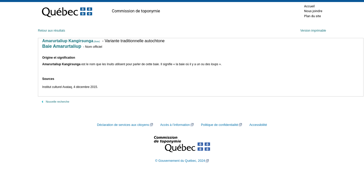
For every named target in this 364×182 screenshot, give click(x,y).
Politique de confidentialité (219, 125)
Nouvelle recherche (57, 101)
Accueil (309, 6)
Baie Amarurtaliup (61, 46)
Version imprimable (313, 30)
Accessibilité (258, 125)
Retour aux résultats (51, 30)
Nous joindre (313, 11)
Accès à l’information (175, 125)
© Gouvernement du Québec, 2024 (180, 161)
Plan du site (312, 16)
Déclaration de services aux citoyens (123, 125)
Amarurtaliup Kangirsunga (71, 41)
